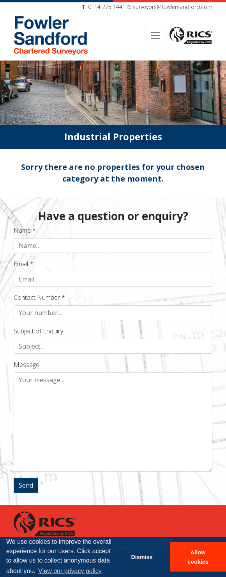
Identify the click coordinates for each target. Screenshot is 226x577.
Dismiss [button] (141, 557)
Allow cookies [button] (197, 557)
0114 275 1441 (106, 7)
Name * (25, 230)
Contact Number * (39, 297)
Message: (27, 364)
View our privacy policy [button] (69, 571)
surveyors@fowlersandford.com (172, 7)
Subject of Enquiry (38, 331)
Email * (23, 264)
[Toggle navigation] (155, 35)
